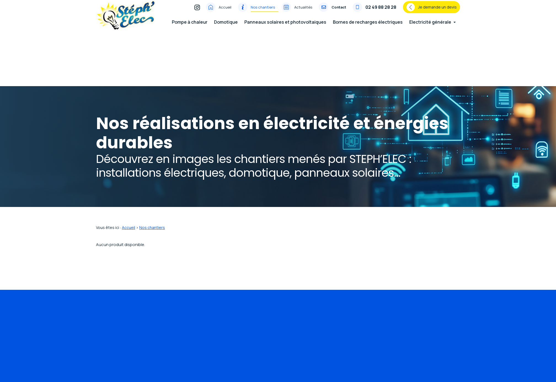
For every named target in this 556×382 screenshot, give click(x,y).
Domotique (226, 26)
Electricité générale (430, 26)
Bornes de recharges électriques (368, 26)
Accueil (225, 10)
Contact (339, 10)
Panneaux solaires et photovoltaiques (285, 26)
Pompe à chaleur (189, 26)
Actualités (303, 10)
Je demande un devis (432, 11)
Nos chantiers (263, 10)
